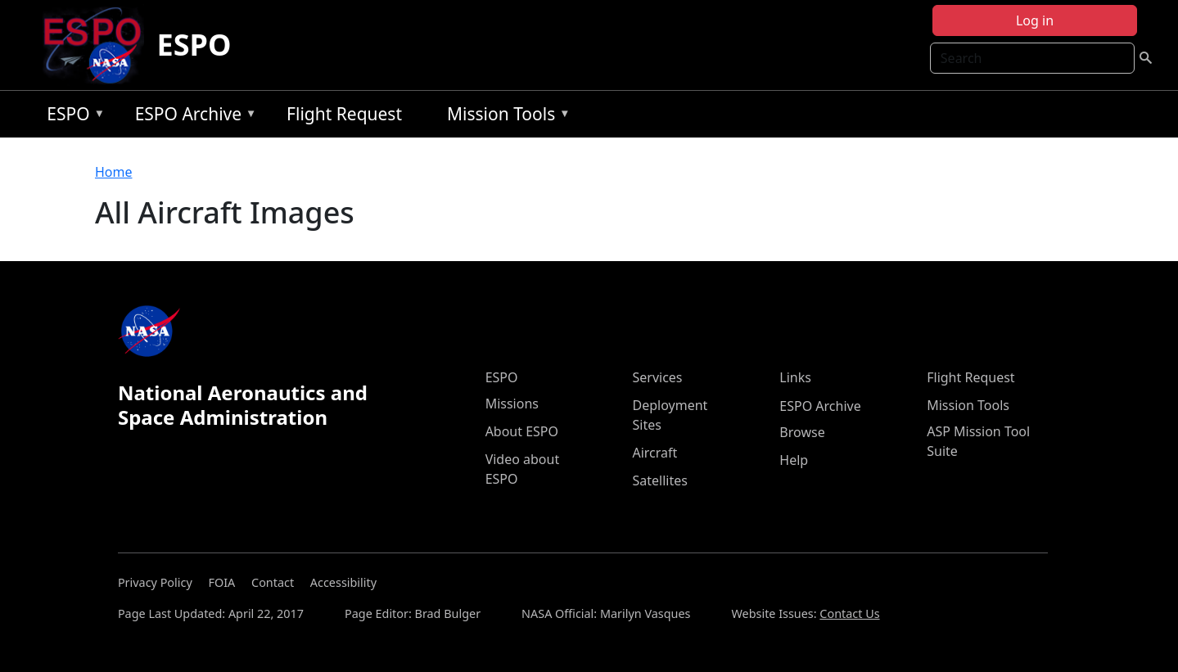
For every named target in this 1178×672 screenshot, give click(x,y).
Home (114, 172)
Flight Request (344, 113)
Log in (1035, 20)
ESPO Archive (192, 116)
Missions (512, 404)
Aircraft (654, 453)
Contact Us (849, 613)
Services (657, 377)
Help (793, 460)
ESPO (194, 45)
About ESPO (521, 431)
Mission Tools (505, 116)
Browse (801, 432)
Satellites (659, 480)
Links (795, 377)
